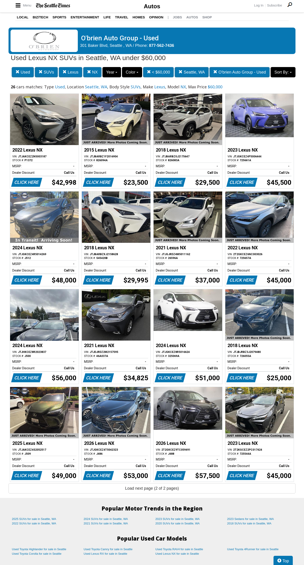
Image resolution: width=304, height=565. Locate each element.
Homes (138, 17)
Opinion (156, 17)
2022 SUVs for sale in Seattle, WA (34, 523)
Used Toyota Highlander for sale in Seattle (39, 549)
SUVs (46, 72)
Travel (121, 17)
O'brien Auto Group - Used (239, 72)
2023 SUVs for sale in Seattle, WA (177, 519)
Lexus (70, 72)
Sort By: (283, 72)
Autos (152, 6)
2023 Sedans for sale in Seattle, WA (250, 519)
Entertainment (85, 17)
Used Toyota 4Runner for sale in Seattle (253, 549)
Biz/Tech (40, 17)
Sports (59, 17)
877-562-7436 (161, 45)
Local (22, 17)
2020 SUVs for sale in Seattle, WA (177, 523)
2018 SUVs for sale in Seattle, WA (249, 523)
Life (107, 17)
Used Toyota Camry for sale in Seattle (108, 549)
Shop (207, 17)
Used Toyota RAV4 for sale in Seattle (179, 549)
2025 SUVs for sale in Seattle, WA (34, 519)
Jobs (177, 17)
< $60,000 (158, 72)
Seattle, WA (191, 72)
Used (22, 72)
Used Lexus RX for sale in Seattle (105, 553)
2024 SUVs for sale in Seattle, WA (106, 519)
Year (111, 72)
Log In (258, 5)
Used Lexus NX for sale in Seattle (177, 553)
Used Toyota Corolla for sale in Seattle (36, 553)
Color (132, 72)
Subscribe (274, 5)
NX (92, 72)
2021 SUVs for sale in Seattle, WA (106, 523)
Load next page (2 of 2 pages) (152, 488)
